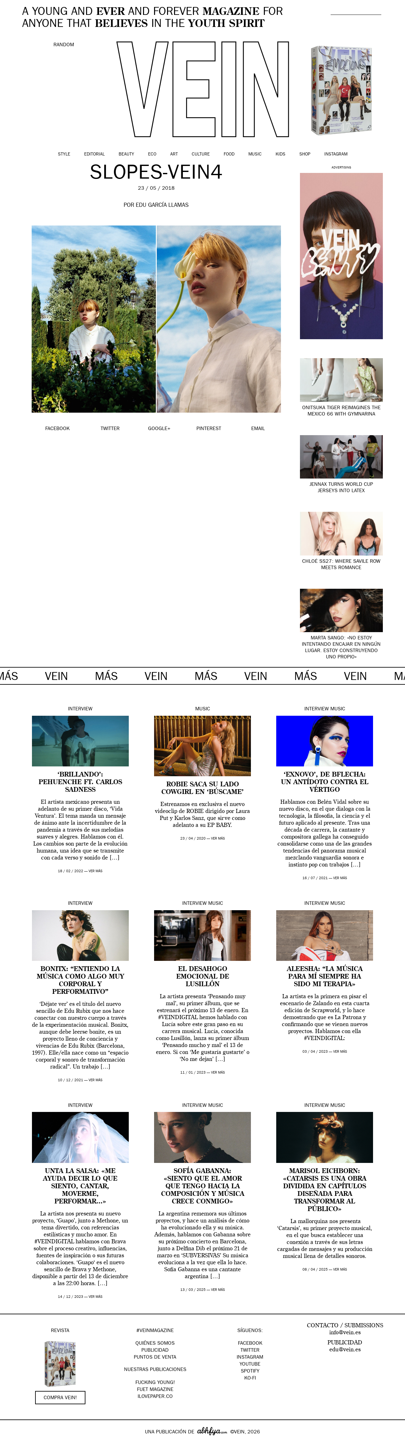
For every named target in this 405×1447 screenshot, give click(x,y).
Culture (201, 154)
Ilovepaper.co (155, 1396)
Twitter (249, 1350)
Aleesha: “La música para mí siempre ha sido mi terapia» (325, 977)
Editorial (94, 154)
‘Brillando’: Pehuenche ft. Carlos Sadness (80, 782)
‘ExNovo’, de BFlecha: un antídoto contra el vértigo (324, 782)
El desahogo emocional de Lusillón (202, 977)
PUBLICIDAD (155, 1350)
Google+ (11, 1443)
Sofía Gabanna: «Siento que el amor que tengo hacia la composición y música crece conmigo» (202, 1186)
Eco (152, 154)
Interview (80, 709)
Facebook (250, 1343)
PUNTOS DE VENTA (155, 1357)
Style (64, 154)
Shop (304, 154)
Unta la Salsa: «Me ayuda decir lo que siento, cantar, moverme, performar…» (80, 1186)
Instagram (335, 154)
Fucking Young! (155, 1383)
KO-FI (250, 1378)
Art (174, 154)
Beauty (126, 154)
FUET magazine (155, 1390)
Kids (280, 154)
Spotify (250, 1371)
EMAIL (258, 429)
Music (255, 154)
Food (229, 154)
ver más (96, 871)
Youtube (250, 1364)
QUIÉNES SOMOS (155, 1343)
